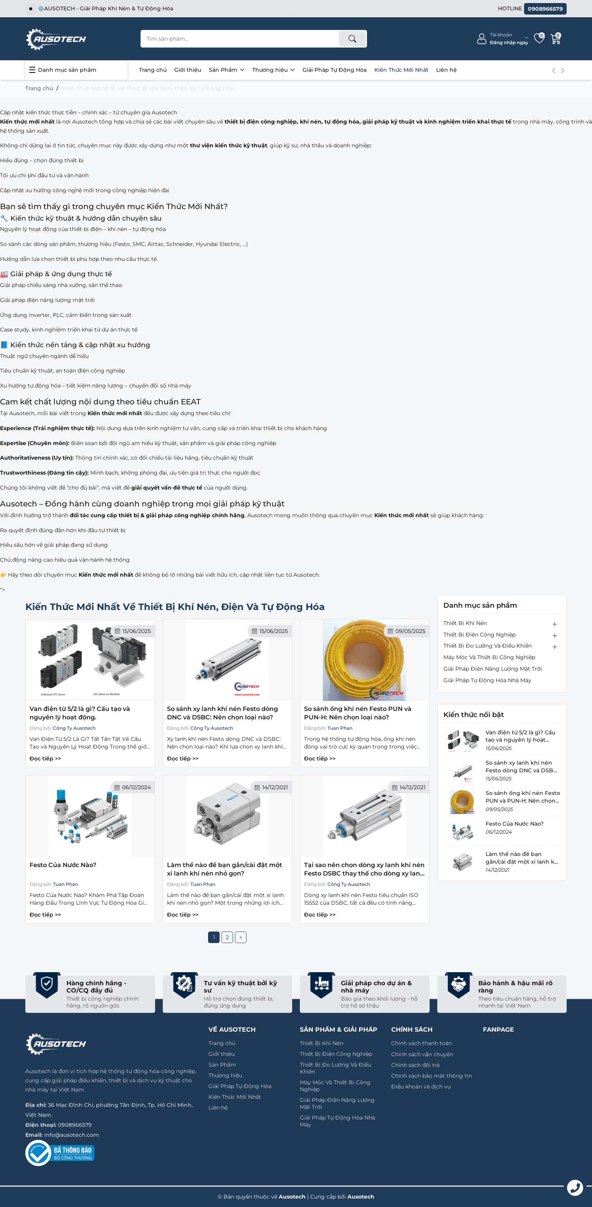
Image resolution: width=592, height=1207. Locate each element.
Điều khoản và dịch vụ (421, 1086)
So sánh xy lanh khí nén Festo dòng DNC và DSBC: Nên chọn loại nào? (222, 713)
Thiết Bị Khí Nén (465, 623)
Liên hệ (446, 69)
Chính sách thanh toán (421, 1043)
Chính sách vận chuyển (422, 1054)
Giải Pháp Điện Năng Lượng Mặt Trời (492, 668)
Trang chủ (153, 69)
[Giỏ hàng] (556, 38)
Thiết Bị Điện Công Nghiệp (479, 634)
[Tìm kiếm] (352, 38)
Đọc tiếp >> (45, 758)
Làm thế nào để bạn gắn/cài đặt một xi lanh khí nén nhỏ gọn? (224, 869)
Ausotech (360, 1196)
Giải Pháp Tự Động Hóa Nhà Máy (487, 680)
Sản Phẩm (227, 69)
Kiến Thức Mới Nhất (401, 69)
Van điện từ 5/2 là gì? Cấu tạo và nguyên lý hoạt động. (80, 713)
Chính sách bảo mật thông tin (431, 1075)
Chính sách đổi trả (415, 1065)
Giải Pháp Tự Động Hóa (335, 69)
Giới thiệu (187, 69)
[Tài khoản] (502, 39)
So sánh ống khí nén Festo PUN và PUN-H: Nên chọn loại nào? (358, 713)
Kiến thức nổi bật (473, 715)
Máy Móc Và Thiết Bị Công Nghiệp (489, 657)
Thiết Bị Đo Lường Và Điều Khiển (487, 645)
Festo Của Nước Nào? (63, 865)
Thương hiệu (273, 69)
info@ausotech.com (71, 1134)
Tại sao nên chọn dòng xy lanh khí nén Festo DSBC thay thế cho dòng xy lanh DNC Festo (364, 869)
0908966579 (75, 1124)
